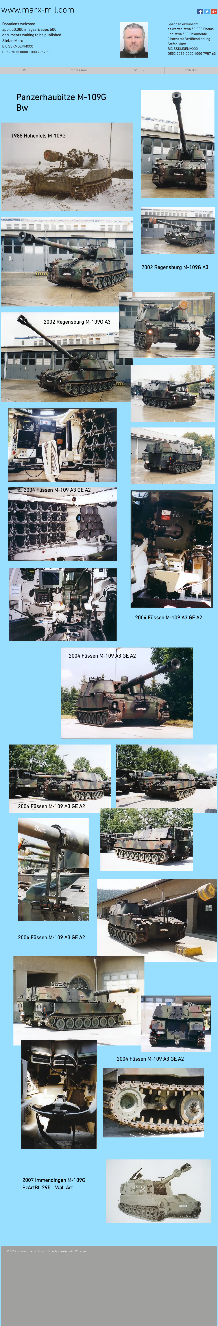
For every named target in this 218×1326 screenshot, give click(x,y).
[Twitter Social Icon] (207, 11)
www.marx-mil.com (37, 10)
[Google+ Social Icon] (214, 11)
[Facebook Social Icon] (200, 11)
